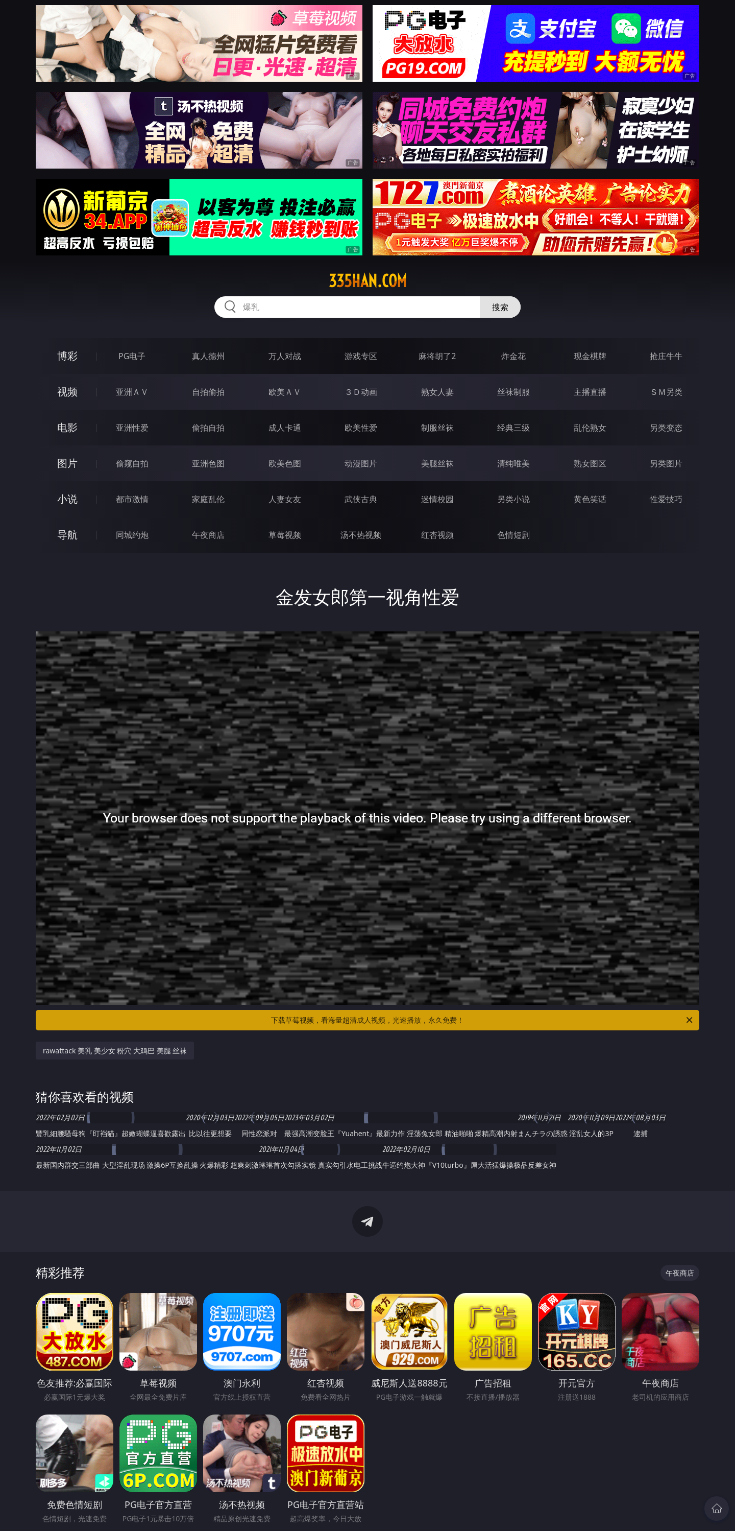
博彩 (67, 356)
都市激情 (132, 499)
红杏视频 (437, 534)
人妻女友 (284, 499)
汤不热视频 (360, 534)
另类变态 (666, 427)
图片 (67, 463)
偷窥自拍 (132, 463)
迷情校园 (437, 499)
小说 (67, 499)
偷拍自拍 (208, 427)
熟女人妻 (437, 391)
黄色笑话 (590, 499)
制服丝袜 (437, 427)
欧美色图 (284, 463)
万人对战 (284, 356)
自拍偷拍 (208, 391)
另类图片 (666, 463)
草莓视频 (284, 534)
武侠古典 (361, 499)
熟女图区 (590, 463)
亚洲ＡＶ (132, 391)
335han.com (368, 281)
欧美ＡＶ (284, 391)
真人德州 (208, 356)
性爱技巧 (666, 499)
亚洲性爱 (132, 427)
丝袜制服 (513, 391)
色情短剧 (513, 534)
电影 (67, 427)
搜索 (500, 307)
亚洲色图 (208, 463)
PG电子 (131, 356)
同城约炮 (132, 534)
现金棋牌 (590, 356)
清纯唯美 (513, 463)
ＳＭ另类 (666, 391)
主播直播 (590, 391)
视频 (67, 391)
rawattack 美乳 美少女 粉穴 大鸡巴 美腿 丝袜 (115, 1050)
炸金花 (513, 356)
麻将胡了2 (437, 356)
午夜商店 (208, 534)
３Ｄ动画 (361, 391)
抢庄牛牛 (666, 356)
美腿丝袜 (437, 463)
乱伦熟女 (590, 427)
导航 (67, 534)
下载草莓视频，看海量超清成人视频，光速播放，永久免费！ (482, 1020)
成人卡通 (284, 427)
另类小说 (513, 499)
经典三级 (513, 427)
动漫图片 (361, 463)
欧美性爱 (361, 427)
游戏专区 (361, 356)
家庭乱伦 (208, 499)
